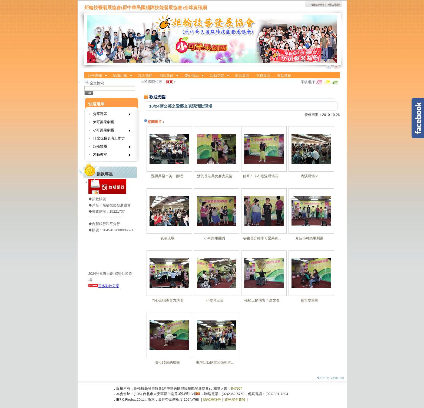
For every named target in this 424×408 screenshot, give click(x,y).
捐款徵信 (167, 75)
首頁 (169, 82)
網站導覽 (334, 4)
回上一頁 (323, 377)
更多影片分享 (103, 286)
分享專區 (110, 115)
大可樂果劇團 (103, 122)
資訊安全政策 (235, 399)
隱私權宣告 (212, 399)
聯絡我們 (318, 4)
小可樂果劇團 (110, 131)
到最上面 (337, 377)
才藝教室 (110, 155)
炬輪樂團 (110, 147)
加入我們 (145, 75)
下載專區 (263, 75)
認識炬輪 (121, 75)
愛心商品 (192, 75)
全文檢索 (97, 83)
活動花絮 (217, 75)
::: (311, 4)
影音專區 (242, 75)
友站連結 (284, 75)
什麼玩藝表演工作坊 (109, 138)
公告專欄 (95, 75)
